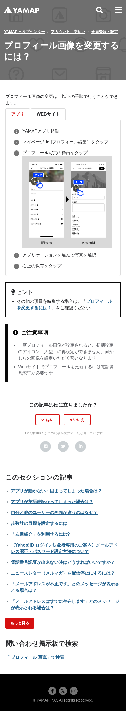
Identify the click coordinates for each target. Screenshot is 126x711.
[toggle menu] (118, 10)
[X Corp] (63, 446)
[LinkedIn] (80, 446)
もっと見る (19, 623)
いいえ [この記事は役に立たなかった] (79, 419)
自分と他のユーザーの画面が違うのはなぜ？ (54, 512)
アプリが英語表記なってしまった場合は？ (52, 501)
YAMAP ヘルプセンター (24, 31)
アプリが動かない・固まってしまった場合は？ (56, 491)
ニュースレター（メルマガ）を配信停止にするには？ (63, 573)
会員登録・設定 (104, 31)
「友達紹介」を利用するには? (40, 534)
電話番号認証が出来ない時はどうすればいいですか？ (63, 562)
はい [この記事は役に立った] (50, 419)
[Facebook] (45, 446)
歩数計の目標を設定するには (39, 523)
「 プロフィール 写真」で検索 (34, 657)
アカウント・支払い (68, 31)
